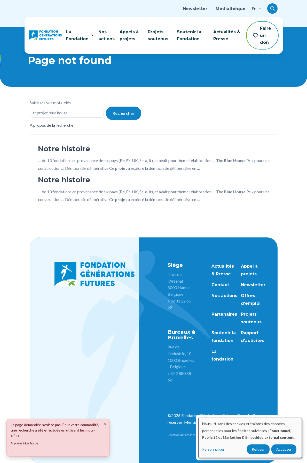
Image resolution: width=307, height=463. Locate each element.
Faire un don (262, 35)
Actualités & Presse (226, 35)
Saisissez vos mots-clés (50, 102)
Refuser (258, 449)
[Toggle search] (272, 8)
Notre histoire (64, 148)
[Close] (104, 423)
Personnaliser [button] (213, 449)
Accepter (284, 449)
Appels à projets (129, 35)
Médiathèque (231, 8)
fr (256, 8)
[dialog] (250, 438)
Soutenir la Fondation (189, 35)
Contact (220, 284)
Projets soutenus (158, 35)
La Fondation (80, 35)
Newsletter (195, 8)
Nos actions (106, 35)
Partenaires (224, 314)
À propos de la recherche (51, 125)
